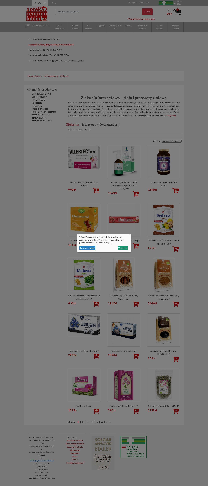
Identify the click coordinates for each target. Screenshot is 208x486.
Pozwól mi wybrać (87, 248)
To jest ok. (122, 248)
